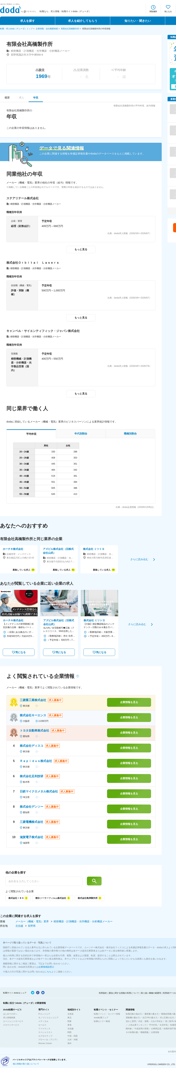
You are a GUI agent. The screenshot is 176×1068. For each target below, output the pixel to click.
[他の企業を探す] (44, 881)
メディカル (43, 1021)
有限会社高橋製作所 (70, 29)
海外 (69, 1043)
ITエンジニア (44, 1014)
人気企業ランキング (137, 1025)
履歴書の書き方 (151, 1014)
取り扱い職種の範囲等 (151, 993)
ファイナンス (44, 1028)
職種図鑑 (144, 1032)
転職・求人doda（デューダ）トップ (16, 29)
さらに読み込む (139, 559)
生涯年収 (164, 1025)
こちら (48, 971)
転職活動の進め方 (134, 1014)
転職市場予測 (170, 1028)
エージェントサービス (13, 1021)
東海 (69, 1025)
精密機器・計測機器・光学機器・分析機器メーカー (83, 921)
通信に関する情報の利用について (124, 993)
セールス (42, 1025)
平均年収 (153, 1025)
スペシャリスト (45, 1032)
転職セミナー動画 (102, 1021)
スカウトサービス (11, 1025)
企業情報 (155, 1032)
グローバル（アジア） (48, 1039)
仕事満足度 (156, 1028)
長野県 (32, 925)
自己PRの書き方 (149, 1017)
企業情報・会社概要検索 (47, 29)
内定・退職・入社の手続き (150, 1021)
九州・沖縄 (72, 1039)
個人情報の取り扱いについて (26, 1064)
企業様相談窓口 (46, 967)
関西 (69, 1032)
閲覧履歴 (153, 11)
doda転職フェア (101, 1017)
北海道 (70, 1014)
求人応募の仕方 (167, 1017)
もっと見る (80, 249)
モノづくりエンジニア (48, 1017)
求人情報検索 (9, 1017)
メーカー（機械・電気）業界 (32, 921)
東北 (69, 1017)
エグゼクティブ (45, 1036)
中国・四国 (72, 1036)
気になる (168, 11)
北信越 (19, 925)
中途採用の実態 (141, 1028)
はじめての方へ (10, 1014)
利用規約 (103, 993)
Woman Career (45, 1043)
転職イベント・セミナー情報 (107, 1014)
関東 (69, 1021)
